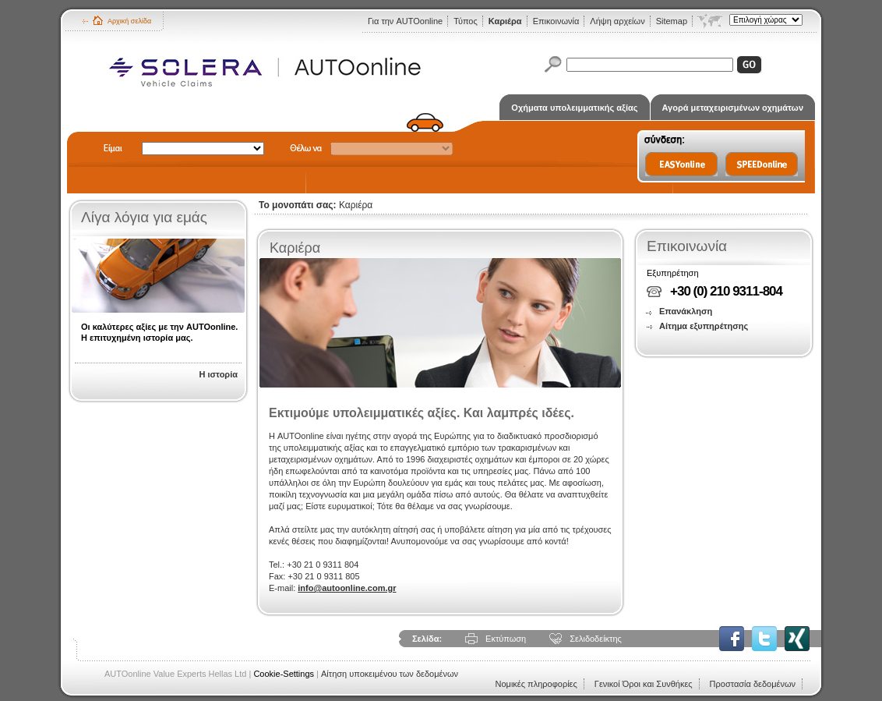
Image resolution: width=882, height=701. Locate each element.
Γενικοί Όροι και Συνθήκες (643, 684)
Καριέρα (505, 21)
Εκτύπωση (505, 638)
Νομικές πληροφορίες (536, 684)
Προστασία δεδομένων (753, 684)
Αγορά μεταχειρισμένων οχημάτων (732, 107)
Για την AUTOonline (405, 21)
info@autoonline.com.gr (347, 588)
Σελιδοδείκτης (596, 638)
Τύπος (465, 21)
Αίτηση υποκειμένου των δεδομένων (389, 673)
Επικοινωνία (556, 21)
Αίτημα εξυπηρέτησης (703, 326)
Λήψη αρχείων (617, 21)
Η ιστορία (218, 374)
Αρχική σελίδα (129, 21)
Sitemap (671, 21)
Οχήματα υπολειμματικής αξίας (574, 107)
